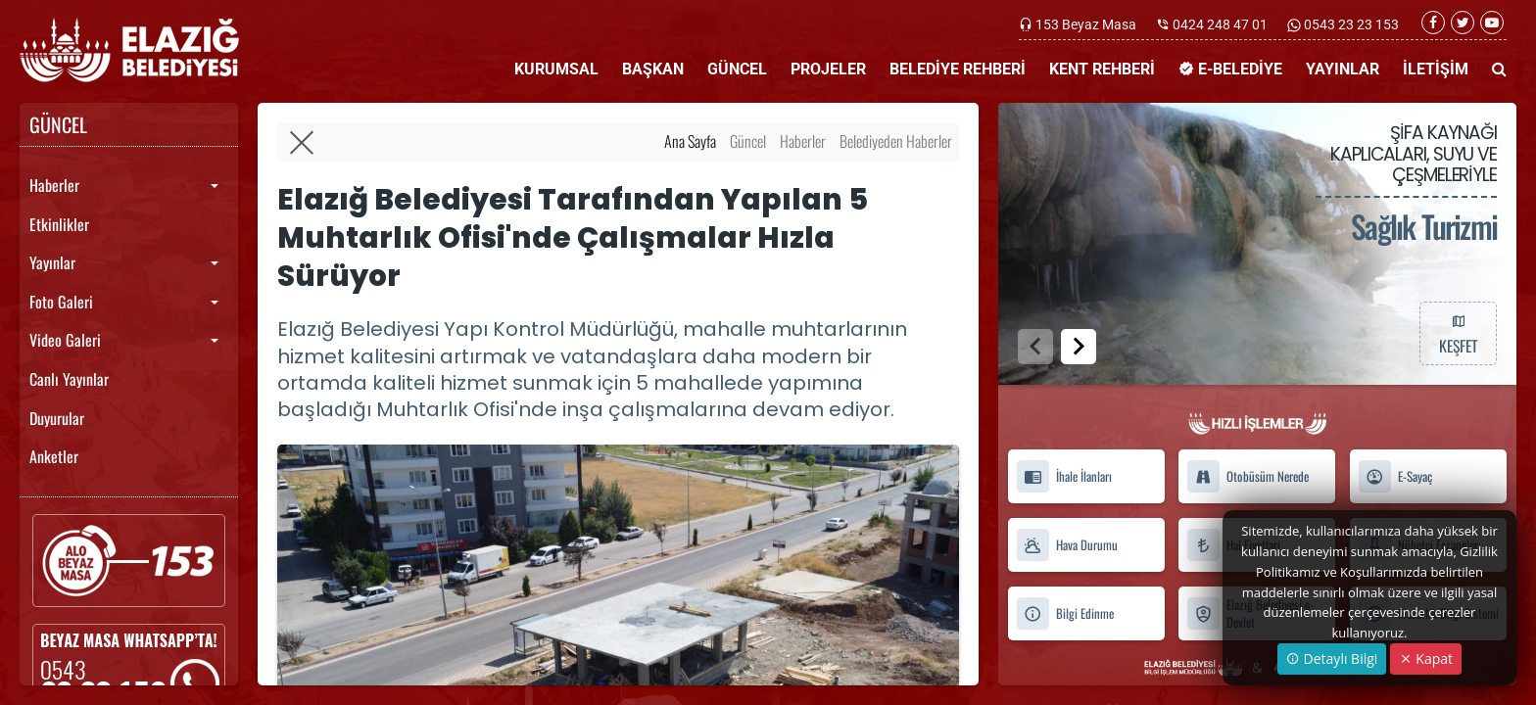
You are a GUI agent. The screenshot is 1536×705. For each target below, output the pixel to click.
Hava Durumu (1067, 545)
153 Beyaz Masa (1085, 24)
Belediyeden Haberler (896, 141)
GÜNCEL (737, 69)
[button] (1078, 346)
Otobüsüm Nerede (1247, 476)
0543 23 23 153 (1350, 24)
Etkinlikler (59, 224)
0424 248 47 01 (1220, 24)
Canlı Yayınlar (69, 379)
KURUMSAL (556, 69)
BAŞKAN (653, 69)
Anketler (53, 456)
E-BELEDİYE (1230, 69)
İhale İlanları (1064, 476)
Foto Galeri (61, 301)
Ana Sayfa (690, 141)
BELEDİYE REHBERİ (957, 69)
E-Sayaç (1395, 476)
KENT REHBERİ (1102, 69)
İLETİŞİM (1435, 69)
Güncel (748, 141)
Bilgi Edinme (1065, 613)
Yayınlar (52, 262)
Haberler (54, 185)
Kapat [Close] (1426, 658)
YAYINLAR (1342, 69)
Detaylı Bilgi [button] (1331, 658)
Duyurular (56, 418)
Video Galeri (65, 340)
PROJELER (828, 69)
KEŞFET (1457, 332)
